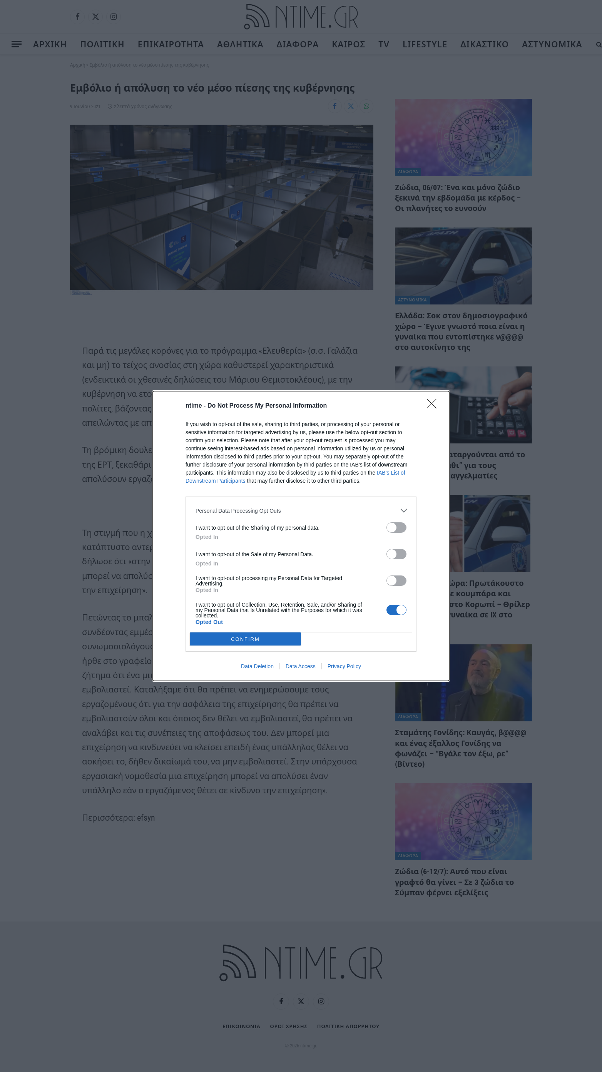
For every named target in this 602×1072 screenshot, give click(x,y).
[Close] (434, 406)
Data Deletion (257, 666)
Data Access (301, 666)
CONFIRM (245, 639)
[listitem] (301, 511)
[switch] (396, 527)
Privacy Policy (344, 666)
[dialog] (301, 536)
